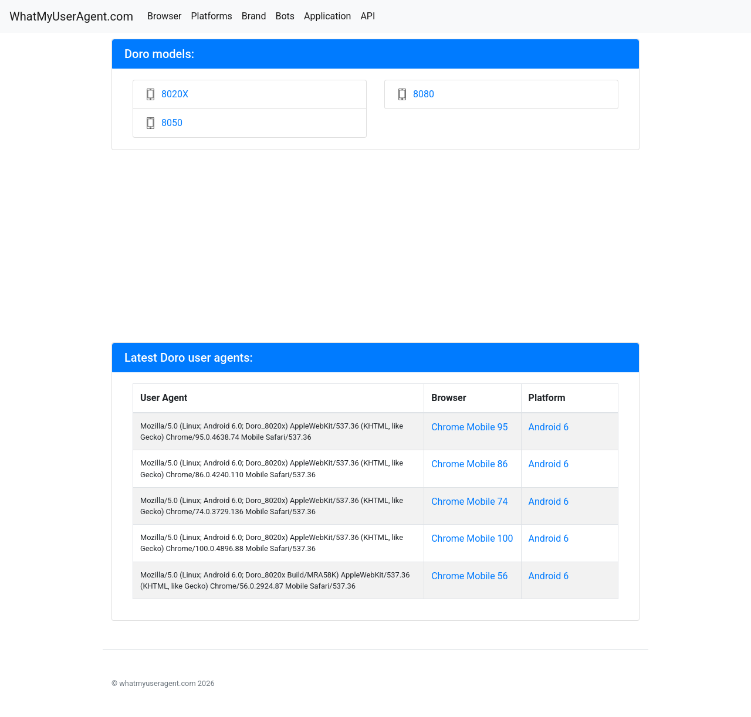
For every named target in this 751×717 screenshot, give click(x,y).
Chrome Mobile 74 (469, 501)
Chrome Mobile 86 (469, 464)
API (367, 16)
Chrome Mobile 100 (472, 538)
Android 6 (549, 427)
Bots (285, 16)
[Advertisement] (375, 246)
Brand (254, 16)
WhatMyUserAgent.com (71, 16)
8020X (174, 94)
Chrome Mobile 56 (469, 576)
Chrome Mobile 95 (469, 427)
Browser (164, 16)
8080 (423, 94)
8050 (171, 122)
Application (327, 16)
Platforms (211, 16)
